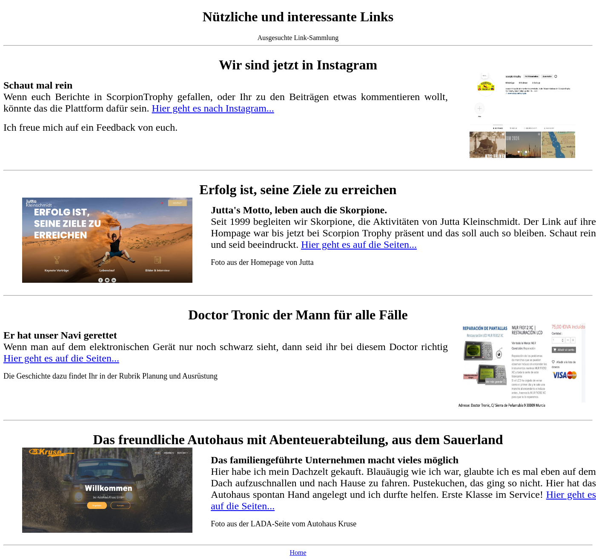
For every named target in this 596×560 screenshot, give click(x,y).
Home (297, 552)
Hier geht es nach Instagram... (213, 108)
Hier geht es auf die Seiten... (359, 244)
